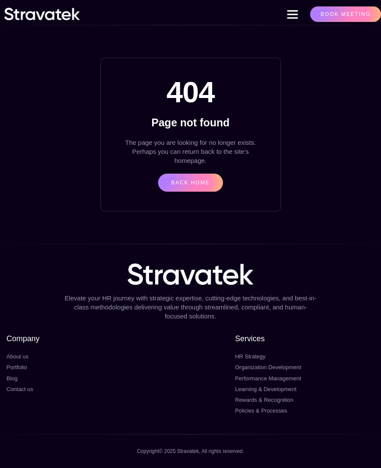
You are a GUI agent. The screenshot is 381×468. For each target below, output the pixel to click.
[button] (292, 14)
